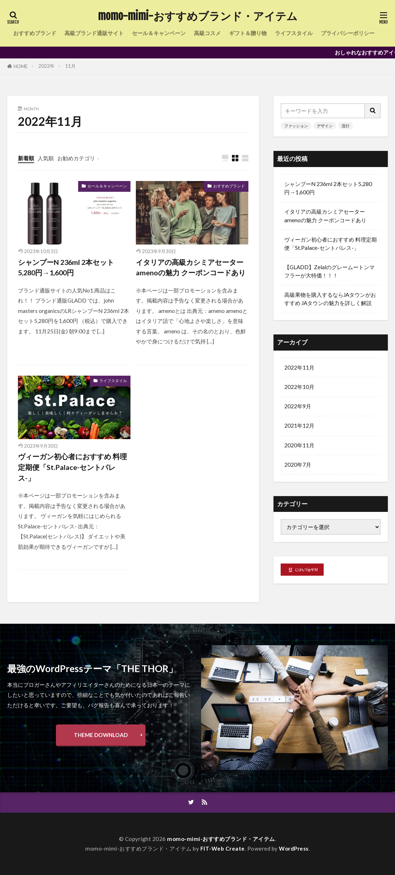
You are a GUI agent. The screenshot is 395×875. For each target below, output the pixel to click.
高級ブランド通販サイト (94, 33)
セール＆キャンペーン (159, 33)
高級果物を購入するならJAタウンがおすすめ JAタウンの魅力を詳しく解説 (330, 298)
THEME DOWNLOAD (101, 735)
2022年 (46, 66)
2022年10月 (299, 386)
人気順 (46, 158)
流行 (345, 125)
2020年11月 (299, 445)
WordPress (294, 848)
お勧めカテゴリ (76, 158)
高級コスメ (207, 33)
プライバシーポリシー (348, 33)
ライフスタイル (294, 33)
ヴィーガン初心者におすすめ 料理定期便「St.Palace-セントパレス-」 (72, 467)
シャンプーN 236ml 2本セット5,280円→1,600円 (66, 267)
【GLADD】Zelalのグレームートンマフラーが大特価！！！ (329, 271)
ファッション (296, 125)
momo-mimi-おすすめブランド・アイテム (198, 16)
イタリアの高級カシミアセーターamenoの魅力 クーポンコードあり (191, 267)
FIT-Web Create (222, 848)
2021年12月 (299, 425)
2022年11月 (299, 367)
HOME (21, 66)
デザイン (325, 125)
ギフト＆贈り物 (248, 33)
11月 (70, 66)
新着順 (26, 158)
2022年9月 (297, 406)
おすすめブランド (34, 33)
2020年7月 (297, 464)
